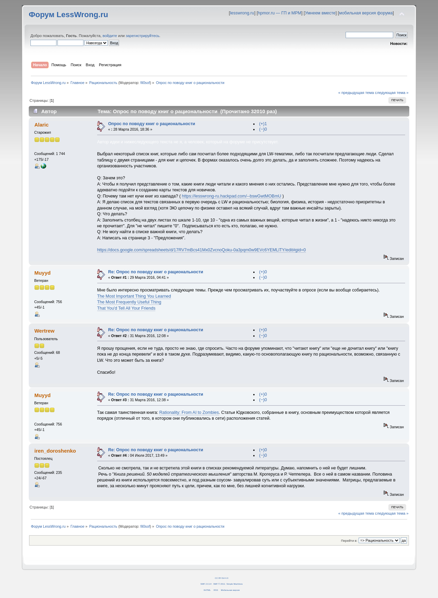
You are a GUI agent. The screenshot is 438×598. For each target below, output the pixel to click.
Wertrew (44, 331)
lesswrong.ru (242, 13)
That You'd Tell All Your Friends (126, 308)
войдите (110, 36)
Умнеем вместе (320, 13)
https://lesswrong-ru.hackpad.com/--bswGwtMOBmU (231, 196)
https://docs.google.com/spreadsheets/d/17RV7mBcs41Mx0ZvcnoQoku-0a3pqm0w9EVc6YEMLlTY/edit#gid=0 (201, 250)
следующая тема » (392, 93)
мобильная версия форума (366, 13)
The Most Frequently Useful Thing (129, 302)
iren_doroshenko (55, 451)
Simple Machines (235, 584)
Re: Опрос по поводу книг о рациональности (155, 272)
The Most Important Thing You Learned (134, 296)
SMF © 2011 (219, 584)
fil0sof (145, 83)
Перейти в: (349, 540)
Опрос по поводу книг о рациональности (151, 123)
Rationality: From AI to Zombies (189, 412)
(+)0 (263, 272)
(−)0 (263, 129)
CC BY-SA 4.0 (221, 578)
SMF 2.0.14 (206, 584)
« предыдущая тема (356, 93)
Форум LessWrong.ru (68, 14)
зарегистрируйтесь (142, 36)
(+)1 (263, 123)
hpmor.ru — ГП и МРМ (279, 13)
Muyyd (42, 273)
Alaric (41, 125)
